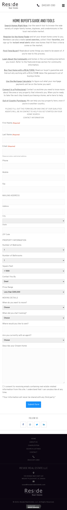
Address (5, 206)
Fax (3, 184)
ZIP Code (6, 234)
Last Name (10, 134)
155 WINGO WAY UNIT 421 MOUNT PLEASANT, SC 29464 (33, 477)
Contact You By (9, 277)
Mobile (5, 172)
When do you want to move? (14, 303)
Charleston (33, 445)
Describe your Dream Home (14, 346)
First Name (11, 123)
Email (8, 146)
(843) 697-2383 (48, 5)
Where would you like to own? (15, 324)
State (4, 225)
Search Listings (33, 449)
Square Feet (7, 266)
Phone (5, 161)
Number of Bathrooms (12, 256)
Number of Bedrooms (11, 245)
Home (33, 439)
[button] (23, 424)
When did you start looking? (14, 313)
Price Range (7, 287)
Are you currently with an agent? (16, 335)
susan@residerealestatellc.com (33, 485)
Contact (33, 452)
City (4, 216)
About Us (33, 442)
